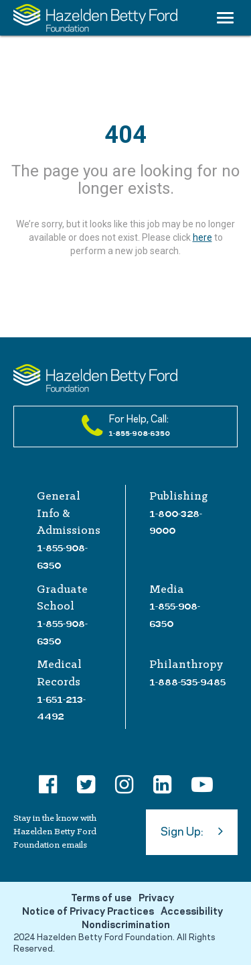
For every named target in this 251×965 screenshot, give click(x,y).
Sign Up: (192, 831)
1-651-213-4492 (61, 708)
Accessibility (192, 912)
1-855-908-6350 (62, 556)
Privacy (156, 898)
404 (125, 135)
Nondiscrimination (126, 925)
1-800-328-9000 (175, 522)
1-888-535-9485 (187, 682)
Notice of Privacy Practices (88, 912)
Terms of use (101, 898)
